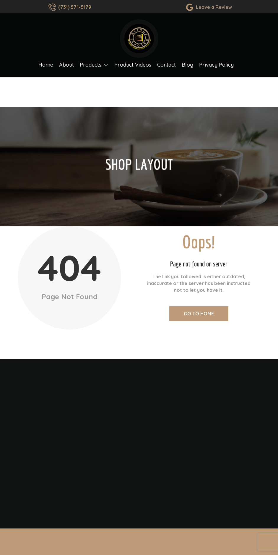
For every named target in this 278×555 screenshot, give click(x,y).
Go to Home (199, 314)
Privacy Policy (216, 67)
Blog (187, 67)
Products (94, 67)
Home (45, 67)
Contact (166, 67)
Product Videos (132, 67)
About (66, 67)
